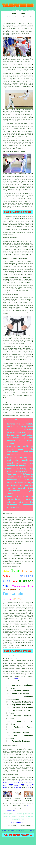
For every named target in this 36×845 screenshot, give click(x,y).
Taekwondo (5, 26)
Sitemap (4, 830)
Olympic (31, 117)
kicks (31, 83)
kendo (29, 787)
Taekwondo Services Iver (12, 681)
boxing (16, 785)
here (16, 678)
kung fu (16, 782)
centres (29, 130)
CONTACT (26, 10)
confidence (20, 30)
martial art (26, 23)
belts (29, 299)
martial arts (28, 78)
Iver (13, 218)
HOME (13, 10)
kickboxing (20, 780)
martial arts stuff (21, 535)
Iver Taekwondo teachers (10, 516)
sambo (22, 784)
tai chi (8, 780)
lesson (9, 176)
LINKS (17, 10)
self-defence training (18, 527)
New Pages (11, 830)
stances (10, 184)
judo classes (29, 782)
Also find (6, 658)
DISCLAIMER (31, 10)
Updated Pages (20, 830)
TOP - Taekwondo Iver (9, 810)
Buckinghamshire (7, 536)
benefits (20, 263)
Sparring (25, 249)
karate (11, 784)
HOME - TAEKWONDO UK (18, 822)
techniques (18, 139)
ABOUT (22, 10)
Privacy (32, 830)
